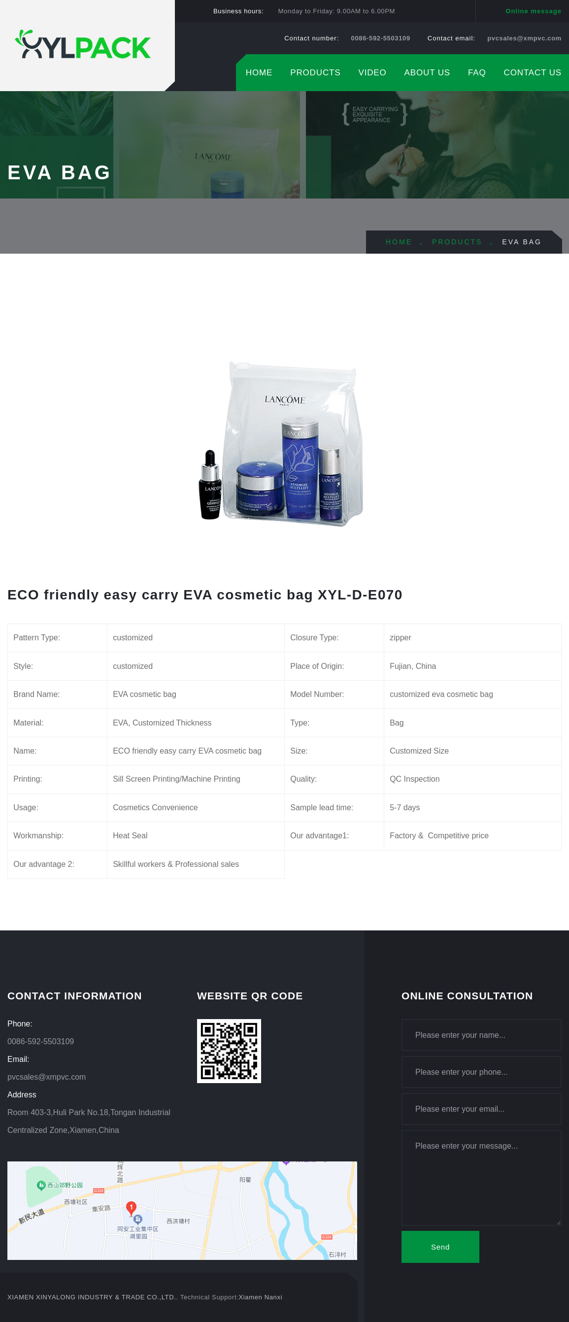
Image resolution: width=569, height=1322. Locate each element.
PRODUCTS (315, 72)
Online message (533, 11)
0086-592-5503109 (380, 38)
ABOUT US (427, 72)
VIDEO (372, 72)
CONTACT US (533, 72)
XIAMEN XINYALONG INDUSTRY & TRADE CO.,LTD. (91, 1297)
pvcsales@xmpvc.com (524, 38)
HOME (259, 72)
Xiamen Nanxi (260, 1297)
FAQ (477, 72)
